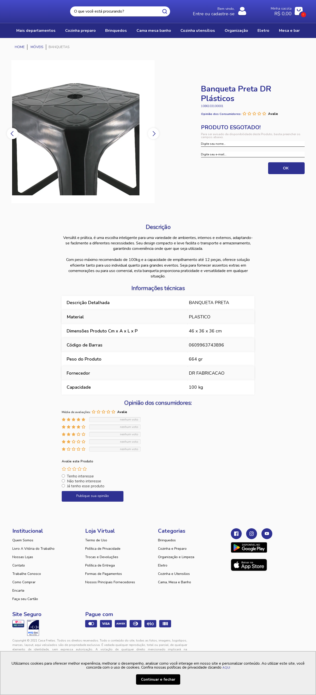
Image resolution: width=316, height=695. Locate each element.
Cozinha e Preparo (172, 548)
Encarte (18, 590)
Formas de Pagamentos (103, 573)
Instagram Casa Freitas (251, 533)
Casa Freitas (39, 10)
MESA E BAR (289, 30)
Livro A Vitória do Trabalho (33, 548)
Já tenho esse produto (85, 486)
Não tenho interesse (84, 481)
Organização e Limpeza (176, 557)
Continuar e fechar (158, 679)
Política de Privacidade (102, 548)
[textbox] (120, 11)
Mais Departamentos (36, 30)
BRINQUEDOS (116, 30)
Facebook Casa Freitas (236, 533)
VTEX (258, 644)
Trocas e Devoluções (101, 557)
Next (153, 133)
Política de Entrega (100, 565)
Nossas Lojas (22, 557)
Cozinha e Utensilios (174, 573)
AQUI (226, 668)
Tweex (237, 644)
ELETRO (263, 30)
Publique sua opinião (92, 496)
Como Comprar (24, 582)
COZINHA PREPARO (80, 30)
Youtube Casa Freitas (266, 533)
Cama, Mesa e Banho (174, 582)
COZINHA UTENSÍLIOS (197, 30)
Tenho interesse (80, 476)
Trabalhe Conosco (26, 573)
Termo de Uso (96, 540)
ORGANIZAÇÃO (236, 30)
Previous (12, 133)
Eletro (162, 565)
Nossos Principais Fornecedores (110, 582)
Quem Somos (22, 540)
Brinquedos (167, 540)
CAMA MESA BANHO (154, 30)
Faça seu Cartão (25, 599)
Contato (18, 565)
